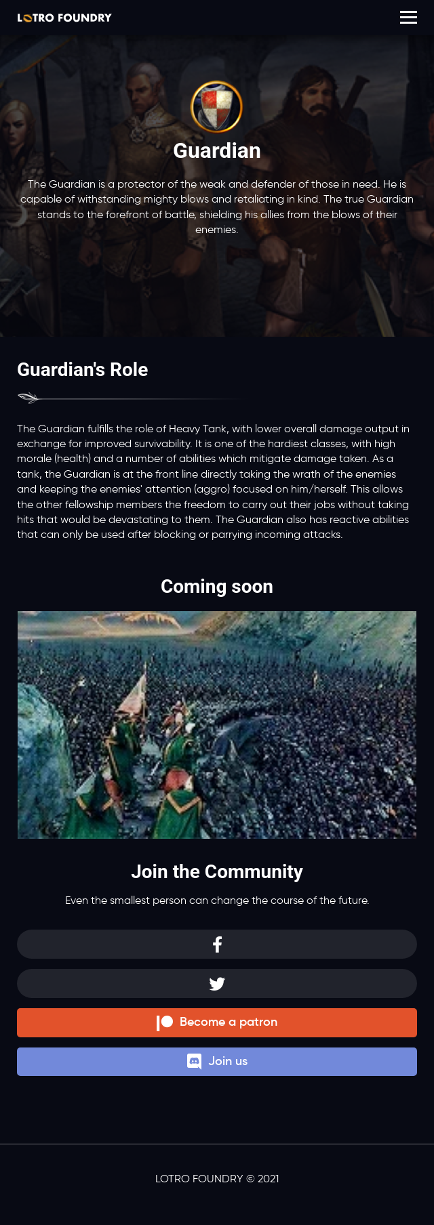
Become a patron (217, 1022)
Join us (217, 1062)
